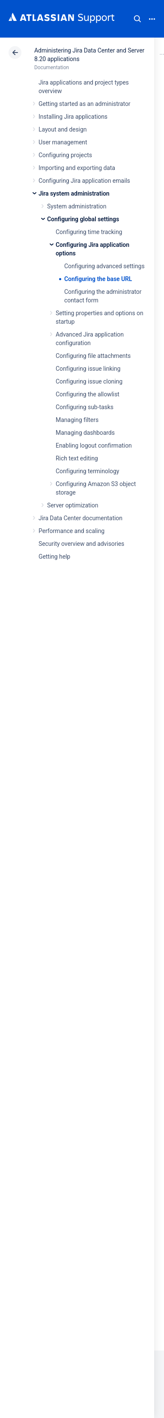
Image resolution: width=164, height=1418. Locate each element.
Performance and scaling (71, 530)
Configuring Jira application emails (84, 180)
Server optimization (72, 505)
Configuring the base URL (98, 278)
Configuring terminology (87, 471)
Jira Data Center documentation (80, 518)
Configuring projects (65, 155)
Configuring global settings (83, 219)
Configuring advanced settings (104, 266)
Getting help (54, 556)
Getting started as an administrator (85, 103)
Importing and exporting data (77, 167)
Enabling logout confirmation (94, 445)
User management (63, 142)
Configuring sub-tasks (84, 407)
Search (137, 19)
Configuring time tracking (89, 232)
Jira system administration (74, 193)
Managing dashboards (85, 432)
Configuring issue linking (88, 368)
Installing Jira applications (73, 116)
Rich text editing (77, 458)
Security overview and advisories (81, 543)
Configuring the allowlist (87, 394)
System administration (76, 206)
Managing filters (77, 419)
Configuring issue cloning (89, 381)
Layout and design (62, 129)
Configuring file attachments (93, 355)
